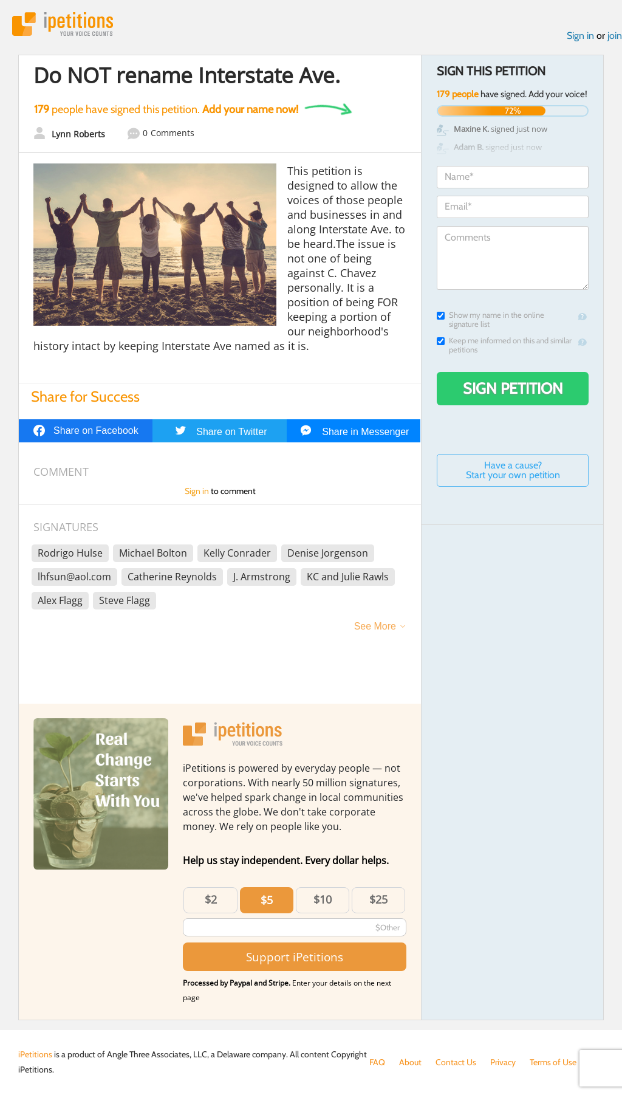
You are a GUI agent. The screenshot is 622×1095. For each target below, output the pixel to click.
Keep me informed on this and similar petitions (504, 345)
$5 (267, 900)
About (410, 1062)
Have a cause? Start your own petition (513, 470)
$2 (211, 899)
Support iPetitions (294, 957)
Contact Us (456, 1062)
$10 (322, 899)
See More (375, 626)
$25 (378, 899)
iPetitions (62, 24)
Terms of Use (553, 1062)
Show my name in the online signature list (490, 320)
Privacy (503, 1062)
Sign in (580, 35)
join (614, 35)
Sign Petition (513, 388)
